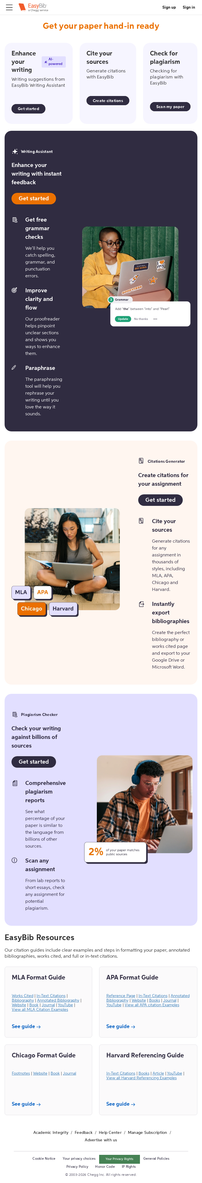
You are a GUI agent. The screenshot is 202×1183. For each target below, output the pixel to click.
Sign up (169, 7)
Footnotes (21, 1073)
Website (19, 1005)
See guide (27, 1026)
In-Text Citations (51, 996)
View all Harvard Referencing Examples (141, 1078)
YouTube (65, 1005)
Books (154, 1000)
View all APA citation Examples (152, 1005)
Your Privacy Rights (119, 1159)
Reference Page (120, 996)
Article (158, 1073)
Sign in (189, 7)
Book (34, 1005)
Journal (48, 1005)
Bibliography (23, 1000)
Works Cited (22, 996)
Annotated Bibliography (58, 1000)
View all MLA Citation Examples (40, 1010)
